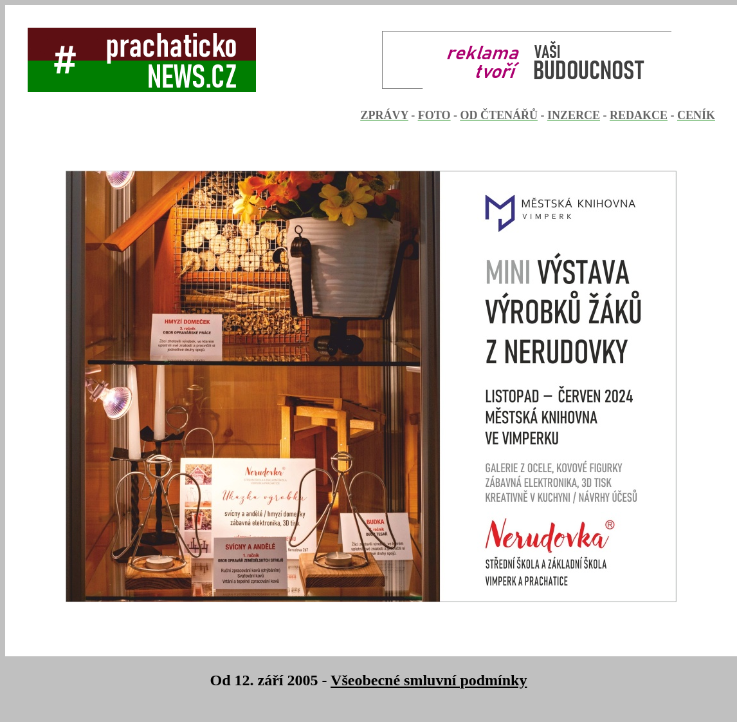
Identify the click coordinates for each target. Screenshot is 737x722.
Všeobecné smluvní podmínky (429, 680)
